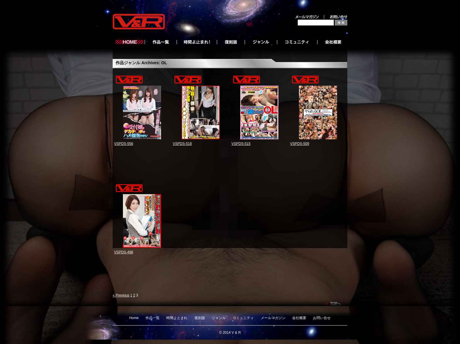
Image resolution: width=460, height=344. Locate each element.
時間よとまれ (176, 318)
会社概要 (299, 318)
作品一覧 (153, 318)
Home (134, 318)
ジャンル (219, 318)
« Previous (121, 295)
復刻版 (200, 318)
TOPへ (335, 303)
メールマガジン (273, 318)
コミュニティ (243, 318)
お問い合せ (322, 318)
